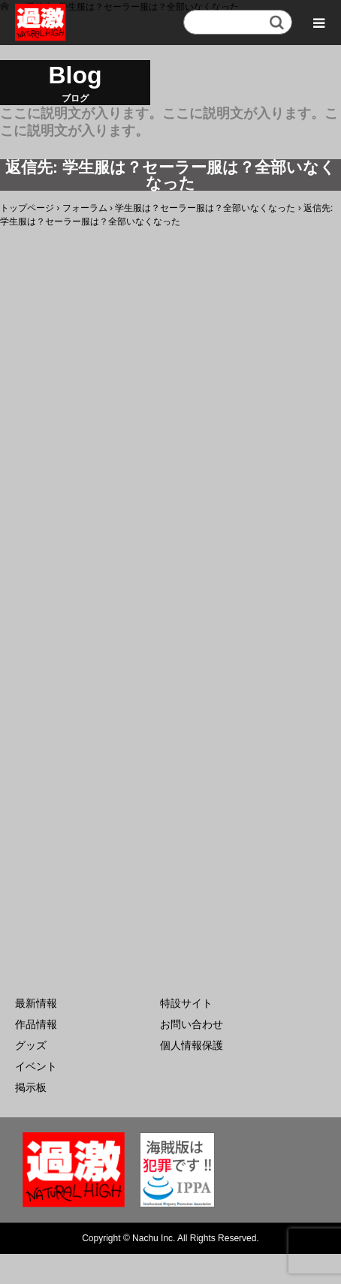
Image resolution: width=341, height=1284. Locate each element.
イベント (36, 1066)
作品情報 (36, 1024)
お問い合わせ (191, 1024)
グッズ (31, 1045)
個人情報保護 (191, 1045)
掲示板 (31, 1087)
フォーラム (84, 208)
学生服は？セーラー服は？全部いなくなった (205, 208)
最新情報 (36, 1003)
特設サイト (186, 1003)
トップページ (27, 208)
